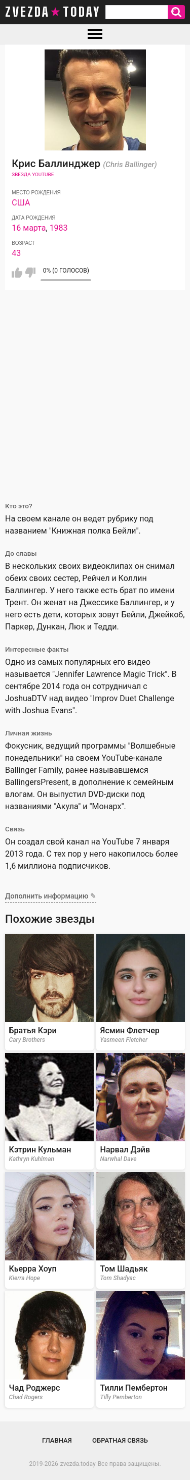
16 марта (29, 228)
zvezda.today (78, 1463)
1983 (59, 228)
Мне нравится (17, 273)
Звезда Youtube (33, 174)
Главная (57, 1440)
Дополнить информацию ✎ (50, 896)
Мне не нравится (30, 273)
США (21, 202)
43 (16, 253)
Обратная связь (120, 1440)
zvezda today (52, 12)
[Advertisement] (95, 390)
